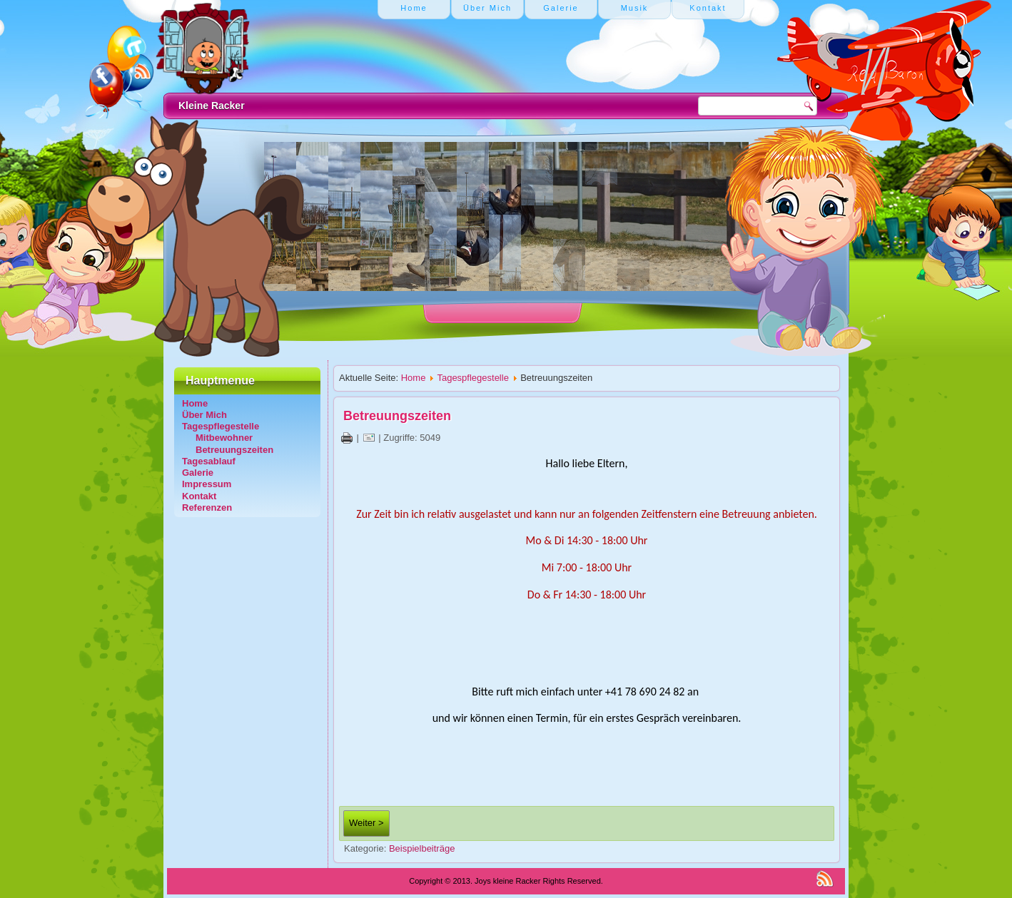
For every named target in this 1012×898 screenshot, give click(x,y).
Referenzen (207, 507)
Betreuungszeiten (234, 449)
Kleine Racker (211, 105)
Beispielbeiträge (422, 848)
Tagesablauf (209, 461)
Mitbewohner (224, 437)
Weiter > (366, 822)
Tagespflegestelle (220, 426)
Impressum (206, 484)
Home (195, 403)
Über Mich (204, 414)
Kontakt (199, 496)
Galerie (197, 472)
